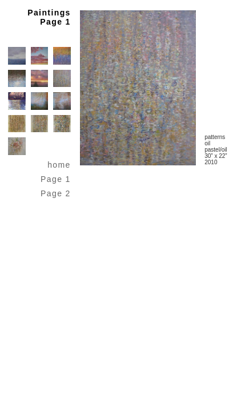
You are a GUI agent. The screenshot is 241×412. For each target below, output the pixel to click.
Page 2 (56, 193)
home (59, 164)
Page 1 (56, 179)
